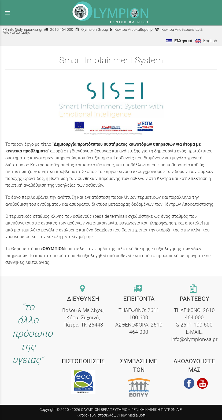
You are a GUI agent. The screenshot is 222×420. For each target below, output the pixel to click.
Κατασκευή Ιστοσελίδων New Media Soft (111, 415)
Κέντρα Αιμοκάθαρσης (133, 29)
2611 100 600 (196, 325)
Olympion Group (94, 29)
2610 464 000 (61, 29)
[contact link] (83, 289)
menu (7, 13)
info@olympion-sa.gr (25, 29)
